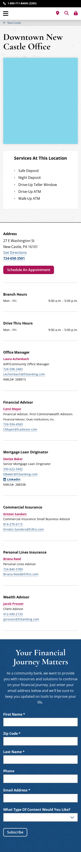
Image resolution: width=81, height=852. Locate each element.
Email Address (16, 790)
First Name (14, 714)
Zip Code (12, 734)
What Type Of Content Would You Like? (36, 810)
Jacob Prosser (13, 604)
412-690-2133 (13, 614)
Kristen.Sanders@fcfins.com (23, 529)
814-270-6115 (13, 524)
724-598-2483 (13, 369)
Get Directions (15, 252)
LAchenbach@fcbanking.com (24, 374)
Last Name (14, 752)
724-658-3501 (14, 258)
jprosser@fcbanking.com (21, 619)
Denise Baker (13, 459)
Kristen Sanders (15, 514)
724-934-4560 (13, 424)
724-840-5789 (13, 569)
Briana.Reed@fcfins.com (20, 574)
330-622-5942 (13, 469)
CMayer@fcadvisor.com (20, 429)
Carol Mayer (12, 409)
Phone (8, 771)
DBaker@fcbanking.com (20, 474)
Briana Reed (12, 559)
